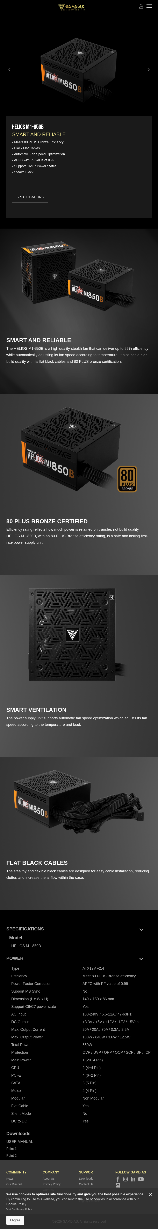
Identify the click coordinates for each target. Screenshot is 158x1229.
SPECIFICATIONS (30, 197)
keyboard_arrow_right (148, 69)
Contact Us (86, 1184)
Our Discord (14, 1184)
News (10, 1178)
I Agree (15, 1220)
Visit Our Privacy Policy (19, 1209)
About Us (49, 1178)
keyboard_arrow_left (9, 69)
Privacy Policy (51, 1184)
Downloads (86, 1178)
